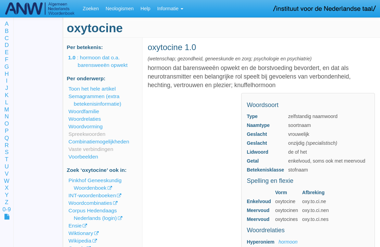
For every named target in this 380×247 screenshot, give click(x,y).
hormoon (288, 242)
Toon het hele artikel (92, 89)
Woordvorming (86, 126)
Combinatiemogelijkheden (99, 141)
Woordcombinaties (90, 203)
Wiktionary (81, 233)
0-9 (6, 210)
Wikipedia (80, 241)
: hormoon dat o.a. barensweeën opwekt (102, 61)
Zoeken (91, 8)
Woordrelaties (85, 119)
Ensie (75, 225)
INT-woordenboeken (92, 195)
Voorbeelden (83, 157)
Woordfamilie (84, 111)
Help (145, 8)
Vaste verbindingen (91, 149)
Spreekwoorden (87, 134)
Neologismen (120, 8)
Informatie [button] (170, 8)
